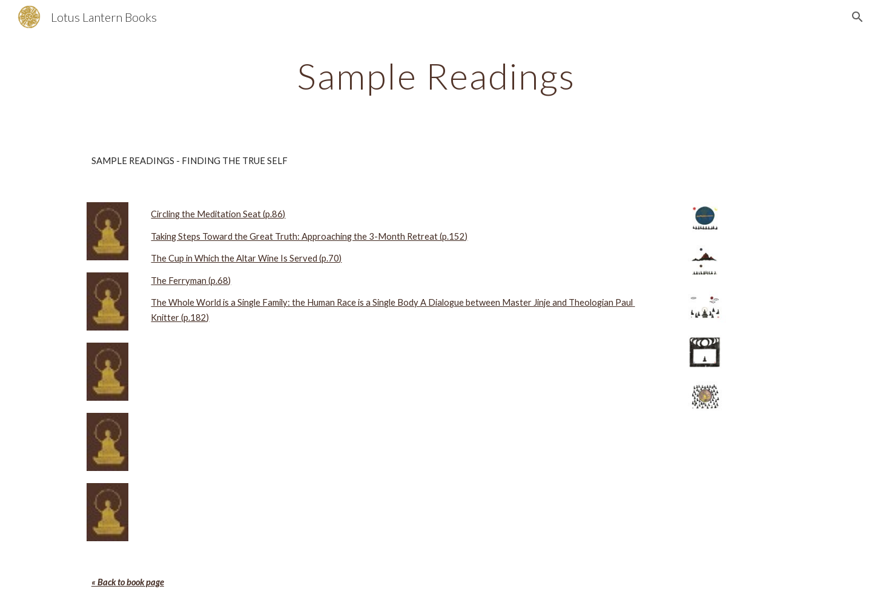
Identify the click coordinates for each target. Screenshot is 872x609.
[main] (436, 75)
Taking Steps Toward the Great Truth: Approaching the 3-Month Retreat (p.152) (309, 236)
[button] (857, 16)
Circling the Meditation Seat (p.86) (218, 214)
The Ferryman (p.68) (191, 280)
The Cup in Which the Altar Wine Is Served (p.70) (246, 258)
